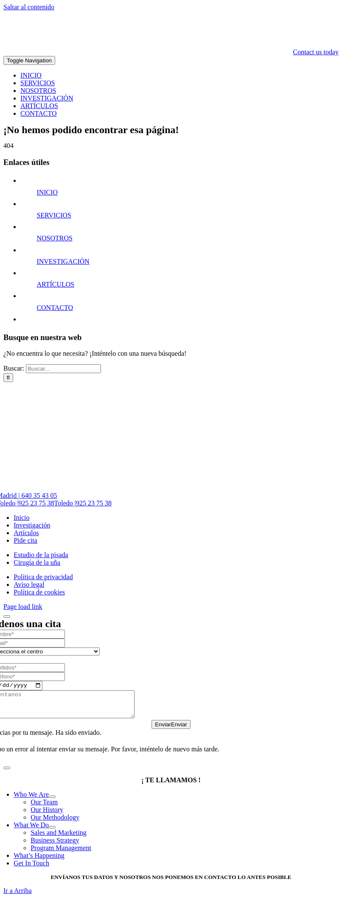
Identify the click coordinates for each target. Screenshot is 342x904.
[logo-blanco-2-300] (275, 44)
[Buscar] (8, 377)
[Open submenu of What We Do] (52, 833)
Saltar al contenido (28, 7)
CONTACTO (54, 307)
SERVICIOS (53, 215)
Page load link (22, 606)
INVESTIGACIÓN (62, 261)
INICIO (47, 192)
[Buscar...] (63, 368)
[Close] (6, 616)
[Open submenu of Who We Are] (52, 802)
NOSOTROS (54, 238)
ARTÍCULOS (55, 284)
